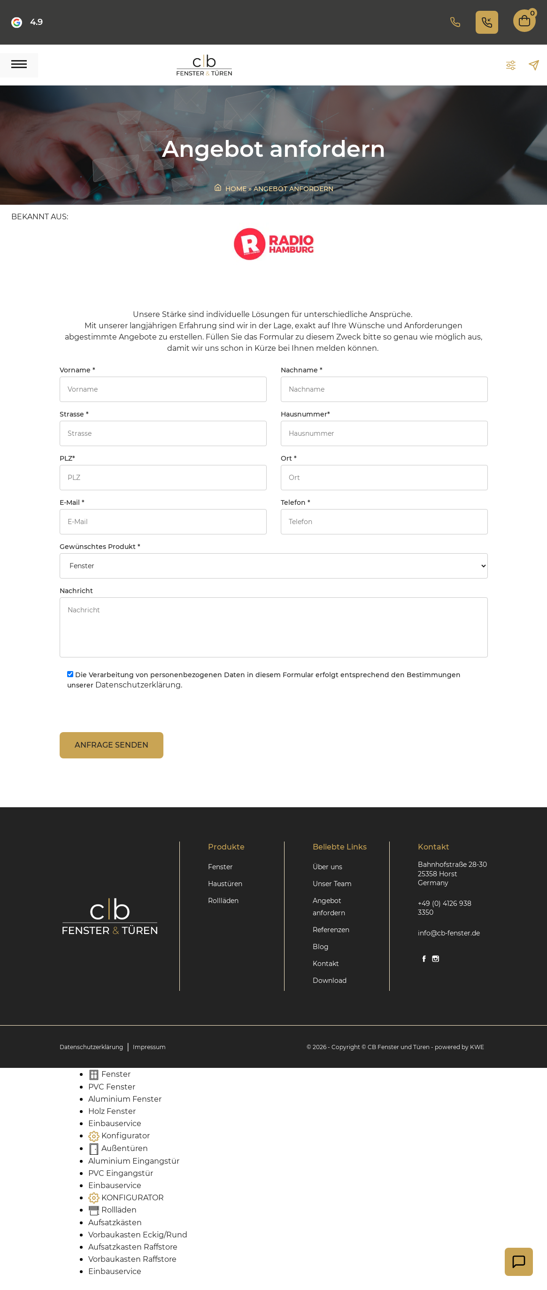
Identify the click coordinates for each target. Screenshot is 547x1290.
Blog (321, 946)
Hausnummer (384, 428)
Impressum (149, 1047)
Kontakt (326, 963)
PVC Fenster (111, 1086)
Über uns (327, 867)
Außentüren (118, 1148)
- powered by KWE (457, 1047)
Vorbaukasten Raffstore (132, 1259)
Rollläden (223, 900)
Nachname (384, 384)
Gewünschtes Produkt (274, 560)
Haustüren (225, 884)
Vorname (163, 384)
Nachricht (274, 623)
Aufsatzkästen (115, 1222)
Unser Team (332, 884)
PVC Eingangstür (120, 1173)
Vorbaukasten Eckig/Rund (137, 1234)
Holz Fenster (112, 1111)
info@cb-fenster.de (449, 933)
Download (330, 980)
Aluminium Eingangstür (133, 1161)
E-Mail (163, 516)
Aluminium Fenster (125, 1099)
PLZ (163, 472)
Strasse (163, 428)
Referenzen (331, 930)
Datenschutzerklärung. (138, 684)
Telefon (384, 516)
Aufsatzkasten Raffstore (132, 1247)
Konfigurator (119, 1135)
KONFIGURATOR (126, 1197)
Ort (384, 472)
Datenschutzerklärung (91, 1047)
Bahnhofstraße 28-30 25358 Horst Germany (452, 873)
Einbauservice (114, 1123)
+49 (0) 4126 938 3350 (444, 908)
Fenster (220, 867)
